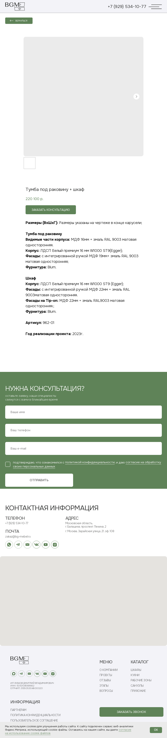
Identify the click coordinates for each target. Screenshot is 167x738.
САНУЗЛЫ (137, 685)
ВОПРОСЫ (106, 691)
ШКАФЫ (136, 670)
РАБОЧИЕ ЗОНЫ (141, 680)
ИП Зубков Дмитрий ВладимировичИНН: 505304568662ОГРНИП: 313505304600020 (32, 686)
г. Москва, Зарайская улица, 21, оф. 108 (89, 531)
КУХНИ (135, 675)
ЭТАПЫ (103, 685)
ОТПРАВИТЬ (39, 480)
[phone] (83, 430)
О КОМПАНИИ (108, 670)
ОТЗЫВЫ (105, 680)
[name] (83, 412)
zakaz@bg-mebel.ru (18, 536)
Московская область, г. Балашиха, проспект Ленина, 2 (85, 524)
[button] (131, 712)
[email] (83, 448)
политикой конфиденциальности (90, 462)
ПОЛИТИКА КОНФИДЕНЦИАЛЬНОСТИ (35, 715)
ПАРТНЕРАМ (18, 710)
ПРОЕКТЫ (105, 675)
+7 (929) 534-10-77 (127, 6)
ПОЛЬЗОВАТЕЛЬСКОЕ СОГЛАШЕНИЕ (34, 720)
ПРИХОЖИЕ (138, 691)
